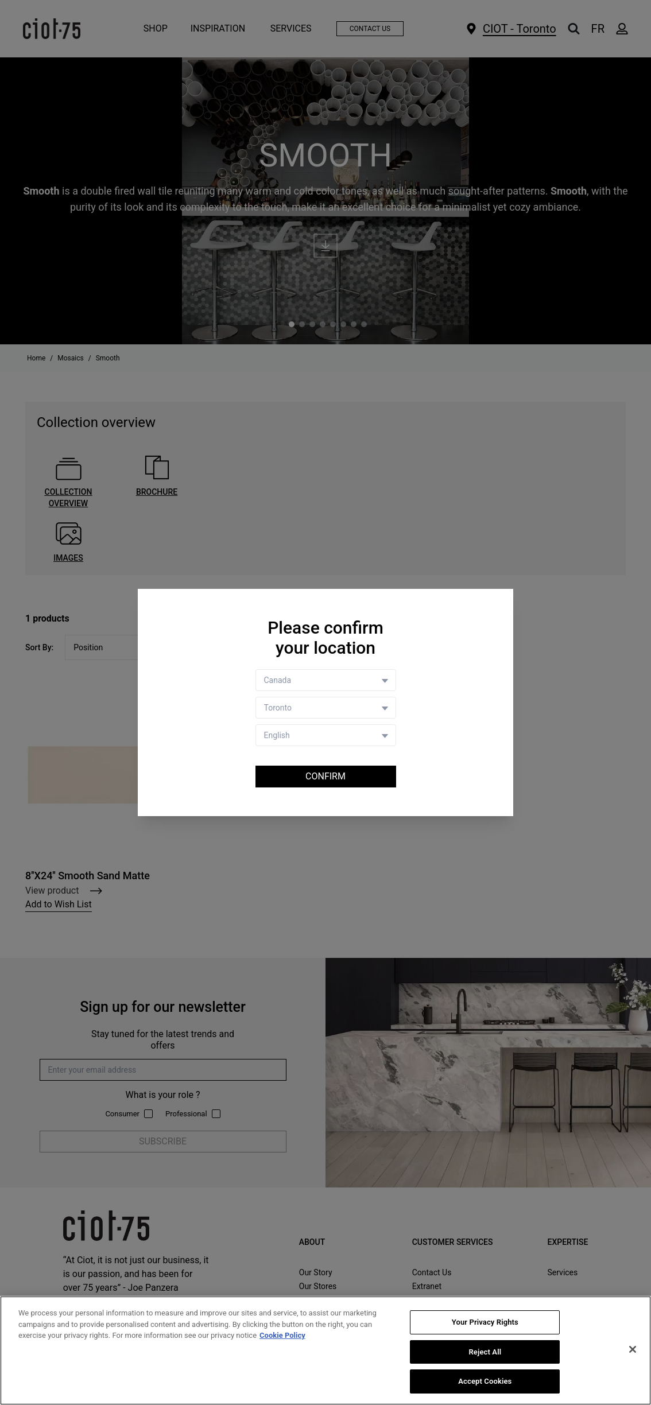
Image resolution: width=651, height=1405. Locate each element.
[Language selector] (325, 735)
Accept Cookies (485, 1381)
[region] (325, 1350)
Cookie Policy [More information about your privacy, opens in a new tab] (282, 1335)
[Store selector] (325, 708)
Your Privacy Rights (485, 1322)
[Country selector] (325, 680)
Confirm (325, 776)
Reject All (484, 1352)
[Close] (632, 1349)
